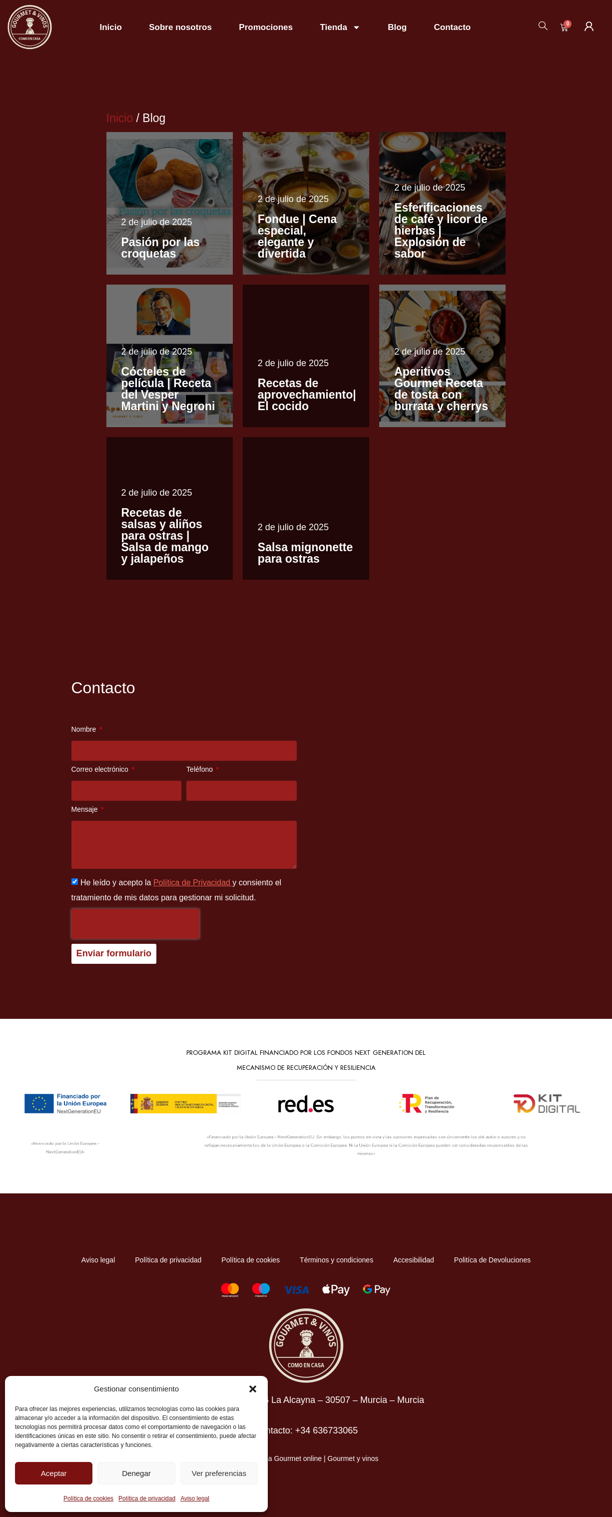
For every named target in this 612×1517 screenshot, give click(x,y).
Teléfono (200, 769)
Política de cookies (88, 1498)
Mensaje (85, 809)
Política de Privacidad (192, 882)
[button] (253, 1389)
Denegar (136, 1473)
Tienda (340, 27)
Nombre (84, 729)
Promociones (266, 27)
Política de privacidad (146, 1498)
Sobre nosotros (180, 27)
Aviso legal (194, 1498)
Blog (397, 27)
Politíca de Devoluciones (492, 1260)
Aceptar (54, 1473)
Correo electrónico (100, 769)
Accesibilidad (413, 1260)
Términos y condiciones (336, 1260)
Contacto (452, 27)
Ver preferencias (219, 1473)
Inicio (110, 27)
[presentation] (135, 924)
